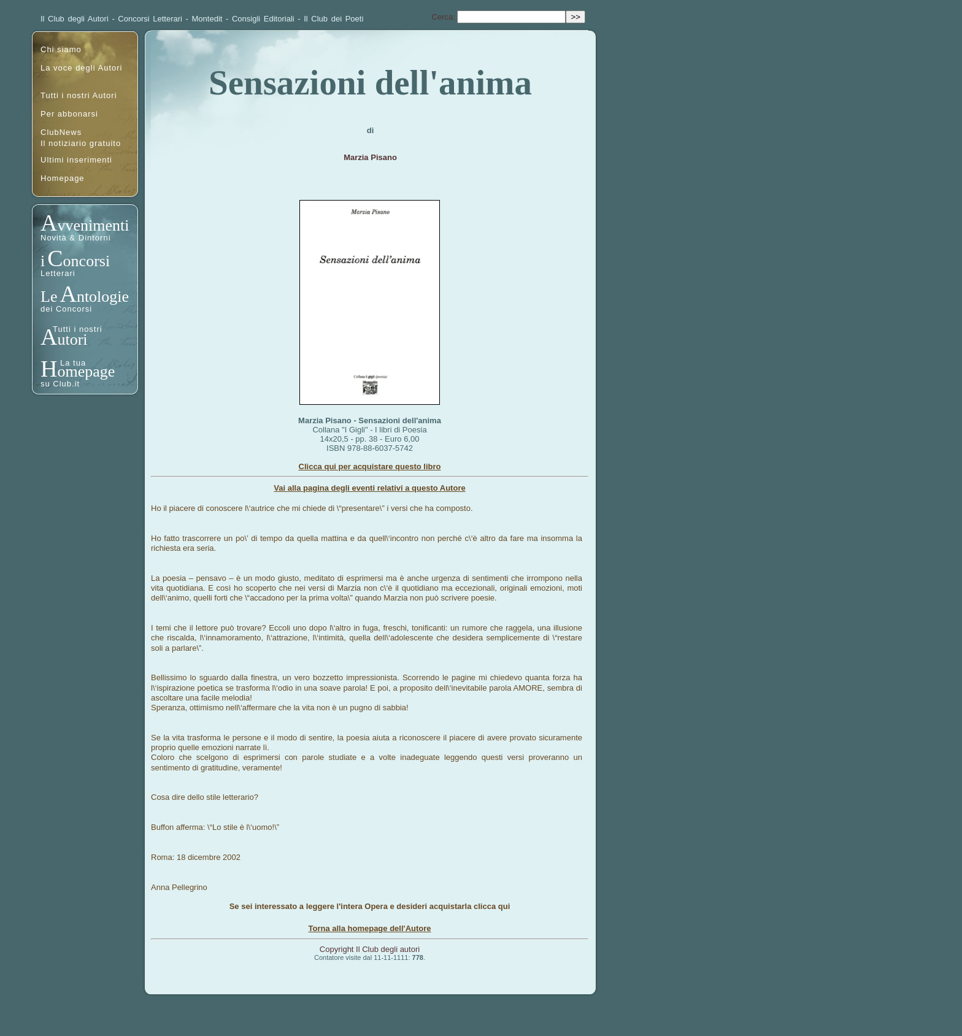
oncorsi (86, 261)
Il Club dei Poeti (333, 18)
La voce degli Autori (81, 67)
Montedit (207, 18)
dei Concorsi (66, 308)
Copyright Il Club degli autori (370, 949)
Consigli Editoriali (263, 18)
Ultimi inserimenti (76, 159)
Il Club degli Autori (74, 18)
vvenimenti (93, 225)
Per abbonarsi (69, 113)
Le (48, 296)
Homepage (62, 178)
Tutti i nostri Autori (78, 95)
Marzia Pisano (370, 157)
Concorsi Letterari (150, 18)
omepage (86, 371)
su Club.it (60, 383)
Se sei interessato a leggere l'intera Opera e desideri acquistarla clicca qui (369, 906)
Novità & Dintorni (75, 237)
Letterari (57, 273)
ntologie (103, 296)
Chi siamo (61, 49)
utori (72, 339)
